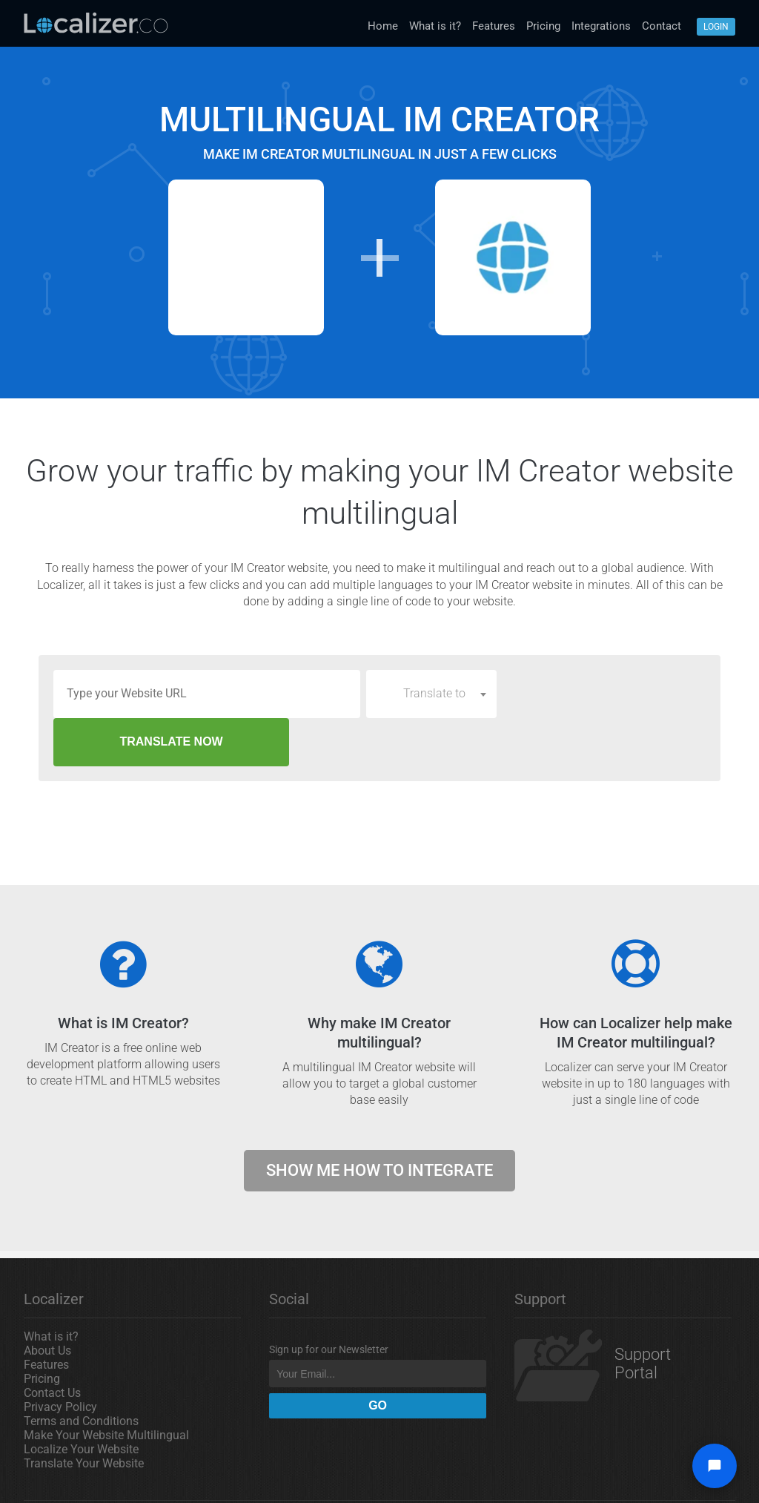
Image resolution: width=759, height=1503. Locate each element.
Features (493, 26)
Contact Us (52, 1345)
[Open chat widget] (714, 1466)
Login (716, 27)
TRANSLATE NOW (604, 693)
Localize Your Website (81, 1401)
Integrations (601, 26)
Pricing (543, 26)
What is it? (435, 26)
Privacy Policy (60, 1359)
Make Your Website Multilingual (106, 1387)
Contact (661, 26)
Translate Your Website (84, 1415)
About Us (47, 1302)
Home (383, 26)
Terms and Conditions (81, 1373)
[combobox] (431, 693)
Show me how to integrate (379, 1122)
